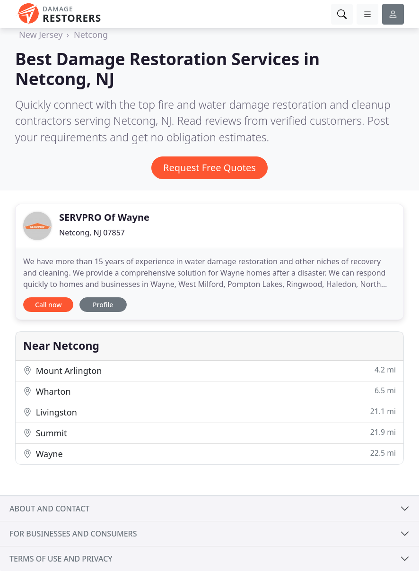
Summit (209, 433)
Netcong (91, 34)
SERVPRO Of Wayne (104, 217)
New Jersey (40, 34)
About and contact (49, 508)
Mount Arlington (209, 370)
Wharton (209, 391)
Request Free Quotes (209, 167)
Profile (103, 304)
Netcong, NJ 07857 (92, 232)
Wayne (209, 453)
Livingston (209, 412)
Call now (48, 304)
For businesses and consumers (73, 533)
